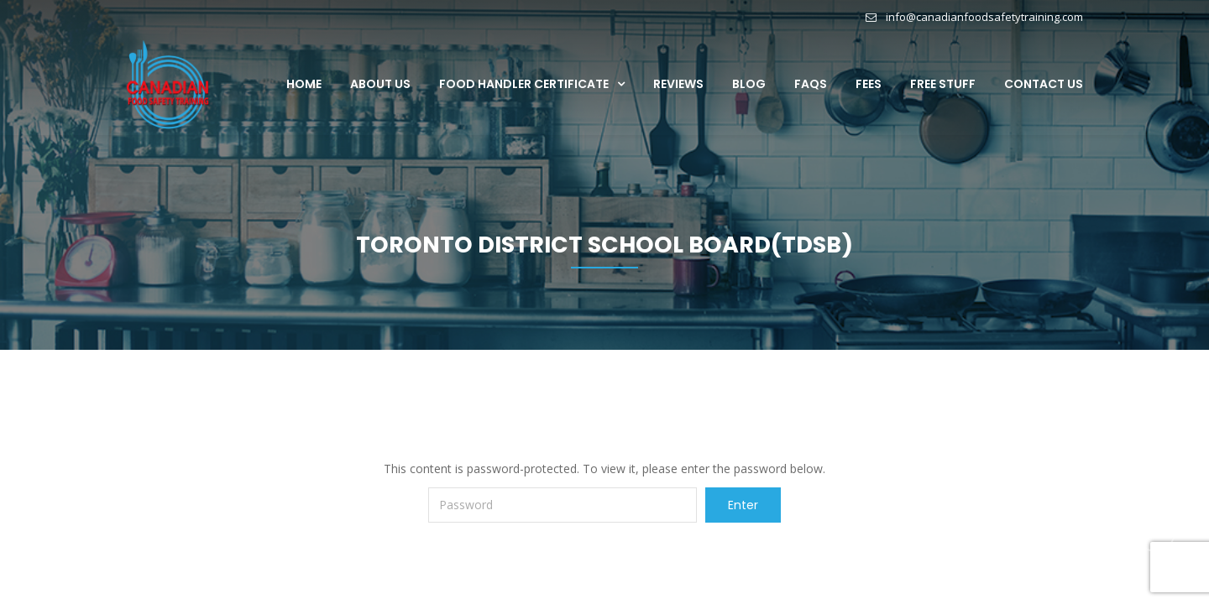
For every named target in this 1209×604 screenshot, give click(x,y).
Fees (869, 84)
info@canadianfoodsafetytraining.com (984, 16)
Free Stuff (943, 84)
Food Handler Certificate (524, 84)
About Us (380, 84)
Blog (749, 84)
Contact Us (1043, 84)
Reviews (678, 84)
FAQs (810, 84)
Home (304, 84)
